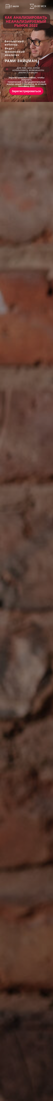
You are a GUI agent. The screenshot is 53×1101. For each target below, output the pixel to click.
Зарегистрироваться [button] (26, 91)
